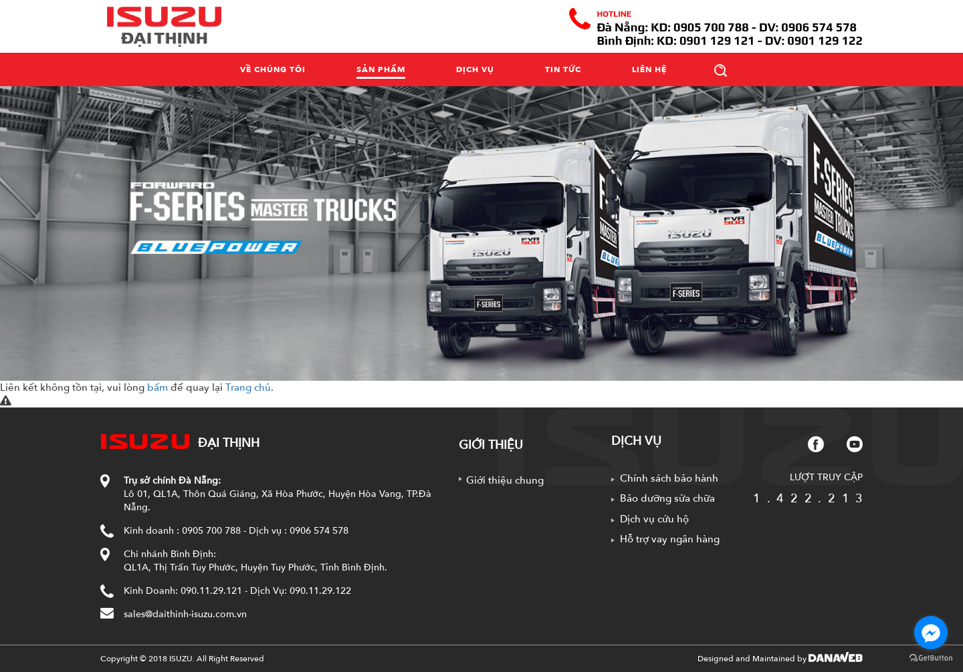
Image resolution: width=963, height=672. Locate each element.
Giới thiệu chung (505, 480)
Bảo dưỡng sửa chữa (667, 498)
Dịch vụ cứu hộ (654, 519)
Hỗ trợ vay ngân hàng (670, 539)
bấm (157, 387)
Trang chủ (248, 387)
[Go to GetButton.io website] (930, 658)
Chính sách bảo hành (669, 478)
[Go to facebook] (931, 632)
